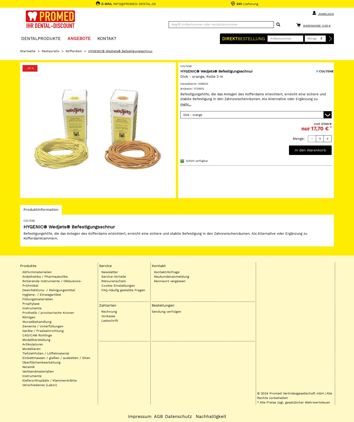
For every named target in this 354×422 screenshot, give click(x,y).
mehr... (185, 104)
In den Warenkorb (310, 150)
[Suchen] (278, 25)
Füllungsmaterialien (37, 299)
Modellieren (31, 349)
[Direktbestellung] (330, 39)
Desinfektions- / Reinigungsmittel (48, 290)
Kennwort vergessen (170, 281)
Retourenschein (113, 281)
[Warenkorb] (314, 25)
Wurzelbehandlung (36, 322)
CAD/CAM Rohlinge (37, 335)
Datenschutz (178, 416)
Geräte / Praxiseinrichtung (43, 331)
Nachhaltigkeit (211, 416)
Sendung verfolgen (166, 311)
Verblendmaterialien (38, 371)
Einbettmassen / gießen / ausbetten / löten (56, 358)
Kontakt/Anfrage (166, 272)
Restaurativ (50, 51)
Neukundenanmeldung (171, 276)
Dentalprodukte (41, 38)
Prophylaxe (31, 303)
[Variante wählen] (256, 114)
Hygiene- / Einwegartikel (41, 294)
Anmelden (323, 13)
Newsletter (109, 272)
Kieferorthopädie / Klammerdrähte (49, 380)
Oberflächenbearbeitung (41, 362)
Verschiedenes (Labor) (39, 385)
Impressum (139, 416)
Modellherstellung (36, 340)
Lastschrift (109, 320)
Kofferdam (74, 51)
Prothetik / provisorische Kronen (48, 312)
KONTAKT (106, 38)
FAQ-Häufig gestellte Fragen (123, 290)
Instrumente (32, 308)
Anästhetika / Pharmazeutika (45, 276)
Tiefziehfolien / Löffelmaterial (45, 353)
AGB (158, 416)
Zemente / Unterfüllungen (42, 326)
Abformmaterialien (37, 272)
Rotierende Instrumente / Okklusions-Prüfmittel (52, 283)
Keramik (28, 367)
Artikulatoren (32, 344)
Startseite (27, 51)
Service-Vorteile (113, 276)
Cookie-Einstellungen (118, 285)
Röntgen (28, 317)
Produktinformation (40, 211)
